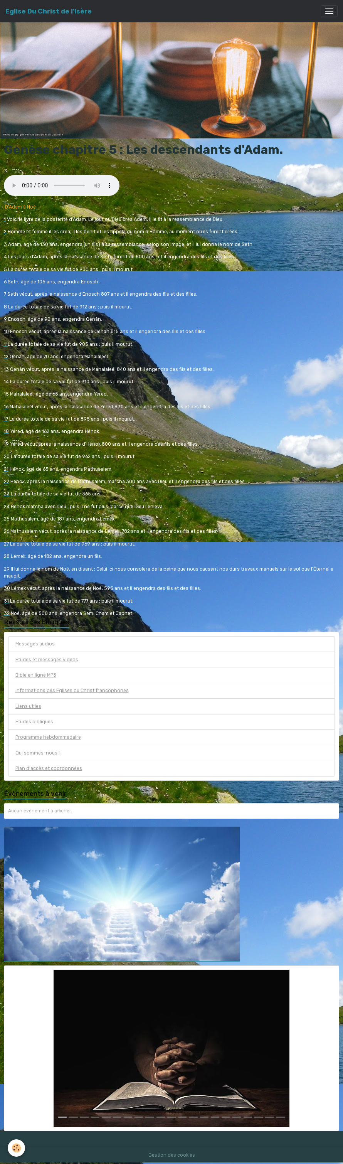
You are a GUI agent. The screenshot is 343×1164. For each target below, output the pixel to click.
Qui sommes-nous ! (37, 753)
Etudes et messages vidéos (46, 659)
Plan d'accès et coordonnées (48, 768)
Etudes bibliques (34, 721)
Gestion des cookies (171, 1155)
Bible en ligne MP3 (35, 675)
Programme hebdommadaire (48, 737)
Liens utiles (28, 706)
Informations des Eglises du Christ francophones (72, 690)
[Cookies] (16, 1148)
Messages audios (35, 644)
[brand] (48, 11)
